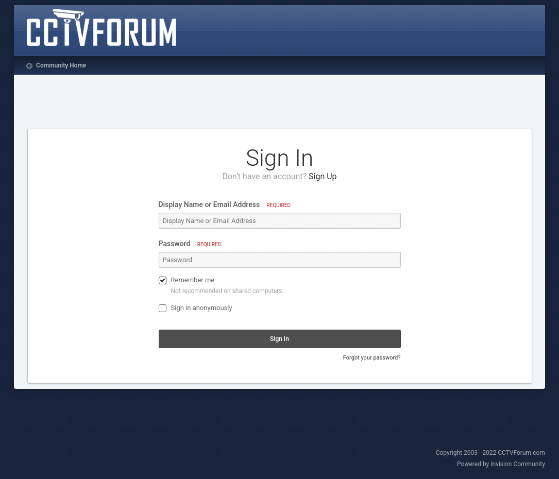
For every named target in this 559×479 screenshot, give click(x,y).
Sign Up (323, 176)
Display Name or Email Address (225, 204)
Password (190, 243)
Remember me (193, 280)
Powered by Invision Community (501, 464)
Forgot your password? (372, 357)
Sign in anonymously (201, 308)
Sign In (279, 339)
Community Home (60, 65)
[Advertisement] (279, 103)
